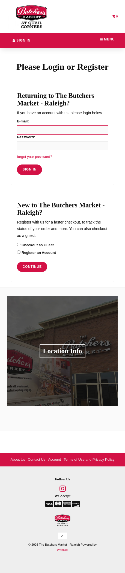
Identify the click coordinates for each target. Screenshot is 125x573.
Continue (32, 267)
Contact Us (36, 459)
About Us (17, 459)
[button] (115, 16)
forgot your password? (34, 157)
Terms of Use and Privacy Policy (89, 459)
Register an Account (36, 252)
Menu (107, 39)
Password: (26, 137)
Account (54, 459)
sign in (29, 169)
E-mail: (23, 121)
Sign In (22, 40)
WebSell (62, 549)
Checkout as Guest (35, 245)
